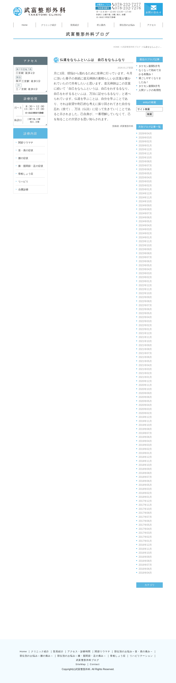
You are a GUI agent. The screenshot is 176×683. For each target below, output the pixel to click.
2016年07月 (145, 564)
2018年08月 (145, 473)
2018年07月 (145, 477)
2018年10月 (145, 465)
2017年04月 (145, 529)
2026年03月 (145, 137)
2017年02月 (145, 537)
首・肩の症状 (25, 150)
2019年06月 (145, 437)
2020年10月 (145, 389)
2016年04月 (145, 572)
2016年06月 (145, 569)
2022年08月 (145, 301)
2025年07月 (145, 165)
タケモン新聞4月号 (149, 86)
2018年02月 (145, 493)
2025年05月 (145, 173)
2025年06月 (145, 169)
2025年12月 (145, 149)
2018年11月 (145, 461)
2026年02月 (145, 141)
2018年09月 (145, 469)
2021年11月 (145, 337)
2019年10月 (145, 425)
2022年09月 (145, 297)
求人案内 (101, 25)
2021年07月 (145, 353)
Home (24, 25)
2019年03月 (145, 445)
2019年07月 (145, 433)
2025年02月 (145, 185)
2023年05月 (145, 265)
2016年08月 (145, 561)
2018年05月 (145, 485)
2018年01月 (145, 497)
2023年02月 (145, 277)
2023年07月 (145, 257)
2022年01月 (145, 329)
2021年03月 (145, 369)
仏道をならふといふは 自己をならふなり (92, 59)
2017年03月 (145, 532)
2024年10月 (145, 201)
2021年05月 (145, 361)
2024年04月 (145, 225)
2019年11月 (145, 421)
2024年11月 (145, 197)
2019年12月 (145, 417)
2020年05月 (145, 401)
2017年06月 (145, 521)
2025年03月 (145, 181)
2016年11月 (145, 549)
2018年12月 (145, 457)
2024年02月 (145, 233)
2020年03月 (145, 409)
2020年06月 (145, 397)
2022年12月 (145, 285)
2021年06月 (145, 357)
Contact (95, 664)
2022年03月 (145, 321)
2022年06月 (145, 309)
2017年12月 (145, 501)
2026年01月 (145, 145)
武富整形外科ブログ (87, 659)
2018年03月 (145, 489)
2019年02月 (145, 449)
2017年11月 (145, 505)
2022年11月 (145, 289)
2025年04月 (145, 177)
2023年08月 (145, 253)
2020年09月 (145, 393)
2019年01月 (145, 453)
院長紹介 (75, 25)
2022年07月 (145, 305)
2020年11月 (145, 385)
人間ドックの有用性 (150, 90)
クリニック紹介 (48, 25)
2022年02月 (145, 325)
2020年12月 (145, 381)
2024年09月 (145, 205)
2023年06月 (145, 261)
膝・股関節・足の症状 (30, 166)
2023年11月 (145, 241)
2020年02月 (145, 413)
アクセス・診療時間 (79, 651)
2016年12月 (145, 544)
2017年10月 (145, 509)
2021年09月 (145, 345)
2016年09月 (145, 557)
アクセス (151, 25)
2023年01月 (145, 281)
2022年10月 (145, 293)
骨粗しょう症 (25, 173)
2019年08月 (145, 429)
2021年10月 (145, 341)
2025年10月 (145, 157)
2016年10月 (145, 552)
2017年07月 (145, 517)
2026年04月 (145, 133)
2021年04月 (145, 365)
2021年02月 (145, 373)
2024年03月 (145, 229)
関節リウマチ (25, 142)
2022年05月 (145, 313)
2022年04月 (145, 317)
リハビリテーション (141, 655)
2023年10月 (145, 245)
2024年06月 (145, 217)
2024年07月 (145, 213)
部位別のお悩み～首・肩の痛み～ (133, 651)
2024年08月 (145, 209)
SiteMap (81, 664)
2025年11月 (145, 153)
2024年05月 (145, 221)
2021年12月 (145, 333)
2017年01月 (145, 541)
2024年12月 (145, 193)
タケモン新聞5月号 (149, 66)
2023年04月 (145, 269)
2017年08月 (145, 513)
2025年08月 (145, 161)
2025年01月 (145, 189)
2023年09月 (145, 249)
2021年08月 (145, 349)
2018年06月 (145, 481)
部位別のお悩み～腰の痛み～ (36, 655)
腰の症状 (23, 158)
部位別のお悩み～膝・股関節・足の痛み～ (81, 655)
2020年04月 (145, 405)
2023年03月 (145, 273)
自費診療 (23, 189)
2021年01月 (145, 377)
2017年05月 (145, 525)
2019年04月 (145, 441)
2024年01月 (145, 237)
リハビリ (23, 181)
